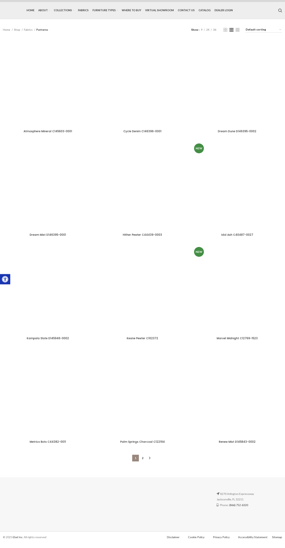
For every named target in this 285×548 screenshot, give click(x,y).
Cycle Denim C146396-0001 (142, 135)
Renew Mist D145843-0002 (237, 447)
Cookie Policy (196, 542)
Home (7, 33)
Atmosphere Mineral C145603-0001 (47, 135)
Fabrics (28, 33)
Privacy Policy (221, 542)
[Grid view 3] (231, 33)
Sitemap (277, 542)
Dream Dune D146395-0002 (237, 135)
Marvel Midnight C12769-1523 (237, 343)
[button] (5, 279)
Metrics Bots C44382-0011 (47, 447)
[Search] (280, 12)
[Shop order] (263, 33)
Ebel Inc (18, 542)
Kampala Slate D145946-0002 (47, 343)
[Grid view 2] (225, 33)
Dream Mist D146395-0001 (47, 239)
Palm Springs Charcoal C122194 (142, 447)
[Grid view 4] (237, 33)
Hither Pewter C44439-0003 (142, 239)
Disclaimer (173, 542)
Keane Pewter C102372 (142, 343)
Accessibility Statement (253, 542)
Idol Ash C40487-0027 (237, 239)
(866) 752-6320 (238, 510)
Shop (17, 33)
